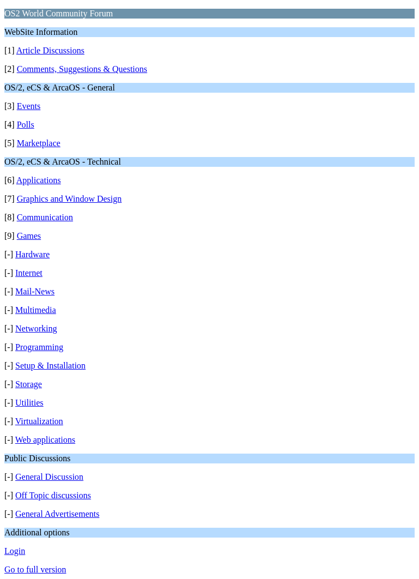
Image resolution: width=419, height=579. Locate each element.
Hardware (32, 254)
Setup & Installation (50, 365)
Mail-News (35, 291)
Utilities (29, 402)
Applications (38, 180)
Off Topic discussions (53, 495)
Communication (45, 217)
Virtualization (39, 421)
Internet (29, 273)
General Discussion (49, 476)
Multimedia (35, 310)
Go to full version (35, 569)
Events (29, 106)
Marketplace (39, 143)
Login (14, 551)
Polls (25, 124)
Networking (36, 328)
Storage (28, 384)
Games (29, 235)
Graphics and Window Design (69, 198)
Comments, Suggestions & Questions (82, 69)
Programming (39, 347)
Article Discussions (50, 50)
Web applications (45, 439)
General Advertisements (57, 513)
